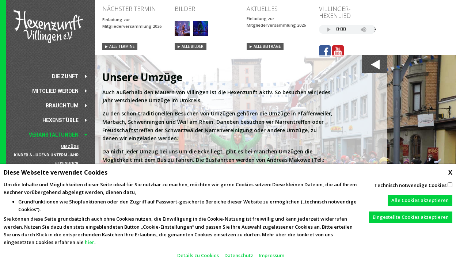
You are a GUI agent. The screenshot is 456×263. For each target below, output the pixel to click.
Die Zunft (65, 76)
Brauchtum (62, 105)
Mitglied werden (55, 91)
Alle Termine (121, 46)
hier (89, 242)
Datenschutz (238, 255)
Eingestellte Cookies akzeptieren (411, 217)
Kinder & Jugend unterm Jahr (46, 155)
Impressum (271, 255)
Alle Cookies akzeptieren (420, 200)
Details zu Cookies (198, 255)
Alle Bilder (193, 46)
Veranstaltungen (54, 135)
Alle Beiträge (267, 46)
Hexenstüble (60, 120)
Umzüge (70, 146)
